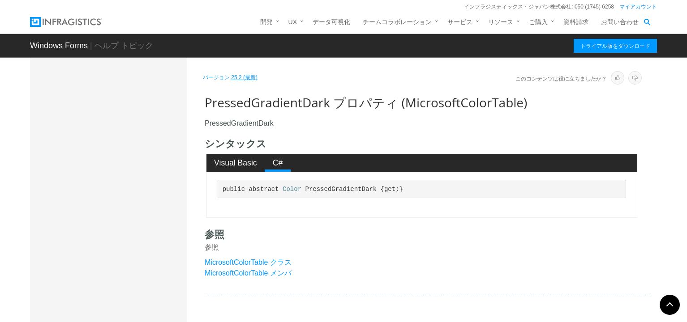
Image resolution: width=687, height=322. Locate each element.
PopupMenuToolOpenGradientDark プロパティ (138, 174)
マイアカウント (638, 7)
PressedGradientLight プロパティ (140, 248)
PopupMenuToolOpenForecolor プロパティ (140, 149)
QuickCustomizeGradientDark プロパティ (138, 297)
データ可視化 (331, 21)
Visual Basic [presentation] (235, 162)
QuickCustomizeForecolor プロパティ (139, 272)
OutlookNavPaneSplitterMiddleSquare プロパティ (139, 109)
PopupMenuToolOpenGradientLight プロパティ (140, 199)
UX (292, 21)
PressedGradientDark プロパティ (138, 223)
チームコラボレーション (397, 21)
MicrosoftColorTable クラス (248, 262)
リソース (500, 21)
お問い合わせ (620, 21)
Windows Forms (59, 45)
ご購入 (538, 21)
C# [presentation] (278, 162)
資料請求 (575, 21)
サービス (459, 21)
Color (292, 189)
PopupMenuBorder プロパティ (139, 129)
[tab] (235, 163)
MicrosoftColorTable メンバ (248, 273)
